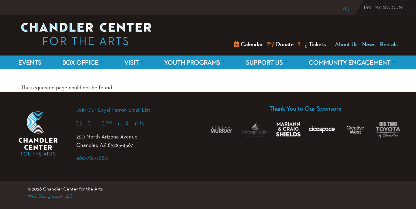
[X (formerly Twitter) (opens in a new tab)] (110, 123)
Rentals (389, 44)
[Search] (342, 8)
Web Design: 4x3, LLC (50, 196)
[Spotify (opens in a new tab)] (142, 123)
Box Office (80, 62)
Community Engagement (349, 62)
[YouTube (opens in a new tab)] (126, 123)
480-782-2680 (92, 157)
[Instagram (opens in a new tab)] (95, 123)
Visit (131, 62)
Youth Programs (192, 62)
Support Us (264, 62)
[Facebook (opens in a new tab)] (82, 123)
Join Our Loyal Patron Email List (113, 109)
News (368, 44)
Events (29, 62)
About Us (346, 44)
